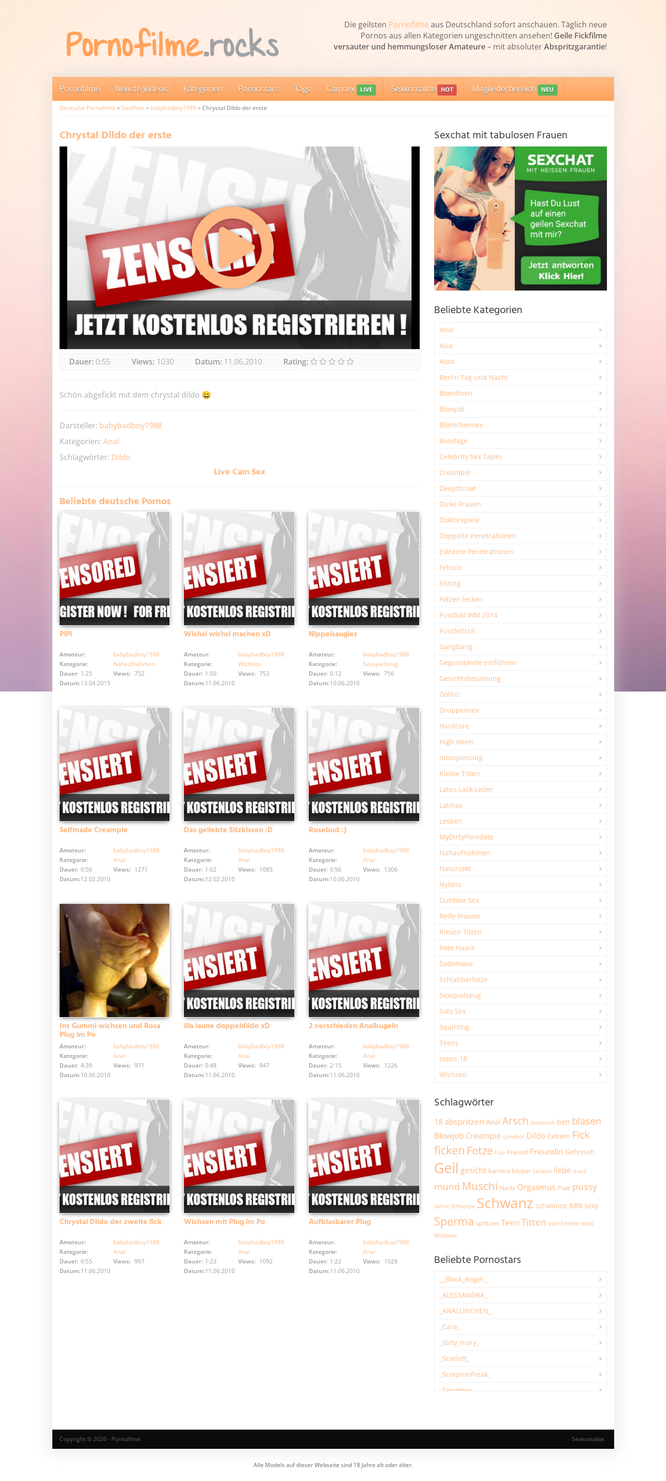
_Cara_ (449, 1326)
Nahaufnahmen (134, 664)
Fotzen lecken (461, 599)
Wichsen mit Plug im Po (224, 1222)
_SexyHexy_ (457, 1390)
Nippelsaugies (333, 634)
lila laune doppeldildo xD (227, 1026)
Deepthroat (457, 488)
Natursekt (455, 868)
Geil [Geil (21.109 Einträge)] (446, 1168)
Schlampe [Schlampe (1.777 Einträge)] (463, 1206)
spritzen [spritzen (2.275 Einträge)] (487, 1223)
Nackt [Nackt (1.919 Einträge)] (507, 1187)
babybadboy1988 (173, 108)
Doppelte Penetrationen (477, 535)
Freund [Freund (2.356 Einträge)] (517, 1152)
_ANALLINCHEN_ (465, 1310)
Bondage (453, 440)
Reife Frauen (459, 916)
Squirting (454, 1027)
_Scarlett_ (454, 1358)
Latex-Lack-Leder (466, 789)
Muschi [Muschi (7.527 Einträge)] (480, 1186)
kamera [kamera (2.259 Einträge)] (499, 1170)
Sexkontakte (424, 90)
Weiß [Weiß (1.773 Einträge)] (587, 1223)
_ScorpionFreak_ (465, 1374)
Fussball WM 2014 (468, 614)
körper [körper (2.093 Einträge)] (521, 1171)
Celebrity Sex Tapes (470, 456)
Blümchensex (461, 424)
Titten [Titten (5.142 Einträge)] (533, 1222)
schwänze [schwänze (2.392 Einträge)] (551, 1206)
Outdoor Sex (459, 900)
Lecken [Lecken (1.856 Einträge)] (542, 1171)
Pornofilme (408, 24)
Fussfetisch (457, 630)
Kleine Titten (459, 773)
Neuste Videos (141, 89)
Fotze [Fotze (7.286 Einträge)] (480, 1150)
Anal (111, 441)
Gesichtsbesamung (470, 678)
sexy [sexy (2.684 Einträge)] (591, 1205)
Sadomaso (455, 963)
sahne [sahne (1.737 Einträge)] (441, 1206)
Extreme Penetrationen (476, 551)
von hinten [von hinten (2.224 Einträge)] (564, 1223)
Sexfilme (133, 108)
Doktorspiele (459, 519)
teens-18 (453, 1058)
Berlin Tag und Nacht (473, 377)
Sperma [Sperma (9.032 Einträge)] (454, 1221)
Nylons (450, 884)
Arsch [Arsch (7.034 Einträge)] (515, 1121)
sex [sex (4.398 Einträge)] (575, 1205)
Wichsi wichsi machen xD (227, 634)
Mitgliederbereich (514, 90)
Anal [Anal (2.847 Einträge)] (493, 1122)
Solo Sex (452, 1011)
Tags (302, 89)
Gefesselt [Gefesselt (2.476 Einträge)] (580, 1151)
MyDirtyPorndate (466, 836)
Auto (446, 361)
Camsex (351, 90)
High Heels (456, 741)
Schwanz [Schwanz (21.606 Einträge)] (505, 1203)
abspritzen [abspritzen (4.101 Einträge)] (464, 1121)
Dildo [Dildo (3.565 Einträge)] (535, 1135)
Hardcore (454, 725)
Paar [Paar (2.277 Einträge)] (563, 1187)
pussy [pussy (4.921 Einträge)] (584, 1186)
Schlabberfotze (463, 979)
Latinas (450, 805)
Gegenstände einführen (477, 662)
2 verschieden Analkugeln (353, 1026)
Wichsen (249, 664)
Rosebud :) (327, 830)
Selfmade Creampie (94, 830)
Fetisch (450, 567)
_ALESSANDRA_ (463, 1294)
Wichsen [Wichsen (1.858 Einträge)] (445, 1235)
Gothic (449, 694)
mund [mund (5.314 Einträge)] (447, 1186)
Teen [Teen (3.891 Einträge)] (510, 1222)
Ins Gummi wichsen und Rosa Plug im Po (110, 1030)
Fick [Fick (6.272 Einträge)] (581, 1134)
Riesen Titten (460, 931)
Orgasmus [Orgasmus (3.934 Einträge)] (536, 1186)
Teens (449, 1042)
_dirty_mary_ (459, 1342)
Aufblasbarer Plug (340, 1222)
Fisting (449, 583)
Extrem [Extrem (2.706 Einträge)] (558, 1136)
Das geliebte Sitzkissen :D (228, 830)
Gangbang (455, 646)
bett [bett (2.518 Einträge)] (563, 1122)
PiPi (66, 634)
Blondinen (455, 393)
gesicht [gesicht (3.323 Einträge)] (473, 1170)
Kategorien (203, 89)
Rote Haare (457, 947)
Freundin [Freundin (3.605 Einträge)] (546, 1151)
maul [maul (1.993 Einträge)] (579, 1171)
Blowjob (452, 408)
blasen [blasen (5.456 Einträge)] (586, 1121)
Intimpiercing (461, 757)
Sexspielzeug (380, 664)
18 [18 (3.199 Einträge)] (438, 1122)
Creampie (455, 472)
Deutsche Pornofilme (88, 108)
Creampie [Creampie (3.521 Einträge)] (483, 1135)
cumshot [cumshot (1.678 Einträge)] (513, 1136)
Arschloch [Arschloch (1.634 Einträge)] (543, 1122)
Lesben (450, 820)
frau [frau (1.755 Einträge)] (500, 1152)
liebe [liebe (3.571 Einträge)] (562, 1170)
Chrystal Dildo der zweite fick (111, 1222)
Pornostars (258, 89)
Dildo (121, 457)
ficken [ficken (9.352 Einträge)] (449, 1150)
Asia (446, 345)
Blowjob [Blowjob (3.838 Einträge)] (449, 1135)
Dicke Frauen (460, 504)
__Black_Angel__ (464, 1279)
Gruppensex (459, 710)
